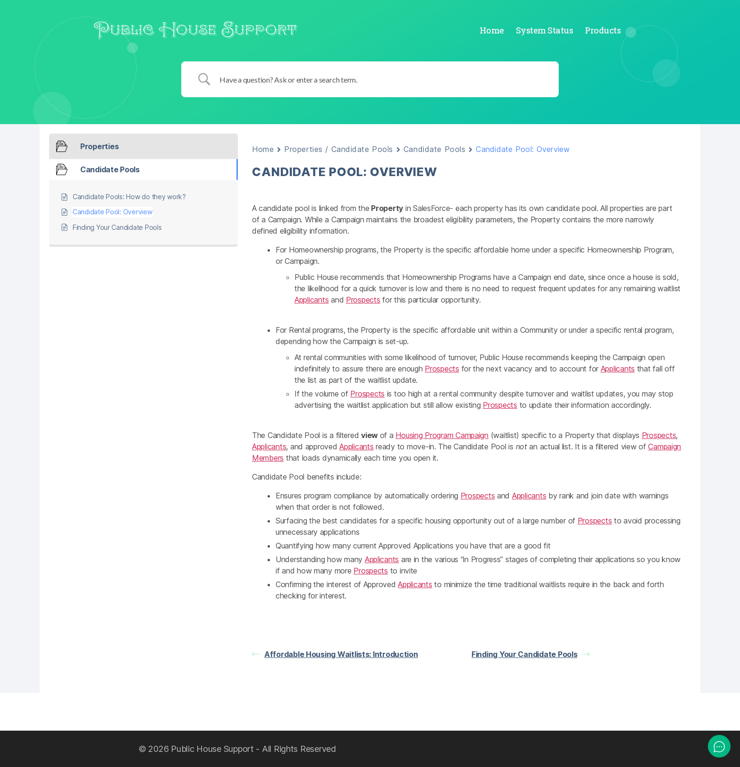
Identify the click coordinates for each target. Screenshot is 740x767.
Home (491, 30)
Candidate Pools (434, 149)
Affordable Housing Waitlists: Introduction (335, 654)
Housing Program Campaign (441, 435)
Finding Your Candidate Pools (530, 654)
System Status (544, 30)
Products (603, 30)
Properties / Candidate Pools (338, 149)
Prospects (363, 299)
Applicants (311, 299)
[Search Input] (381, 79)
